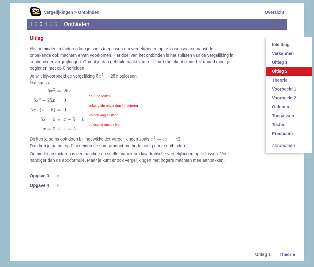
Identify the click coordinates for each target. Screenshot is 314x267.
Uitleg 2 (280, 71)
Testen (278, 124)
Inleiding (281, 44)
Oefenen (280, 106)
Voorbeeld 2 (284, 97)
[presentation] (156, 61)
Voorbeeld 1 (284, 89)
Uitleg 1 (280, 62)
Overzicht (274, 12)
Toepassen (283, 115)
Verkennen (283, 53)
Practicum (282, 133)
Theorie (280, 80)
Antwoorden (283, 145)
